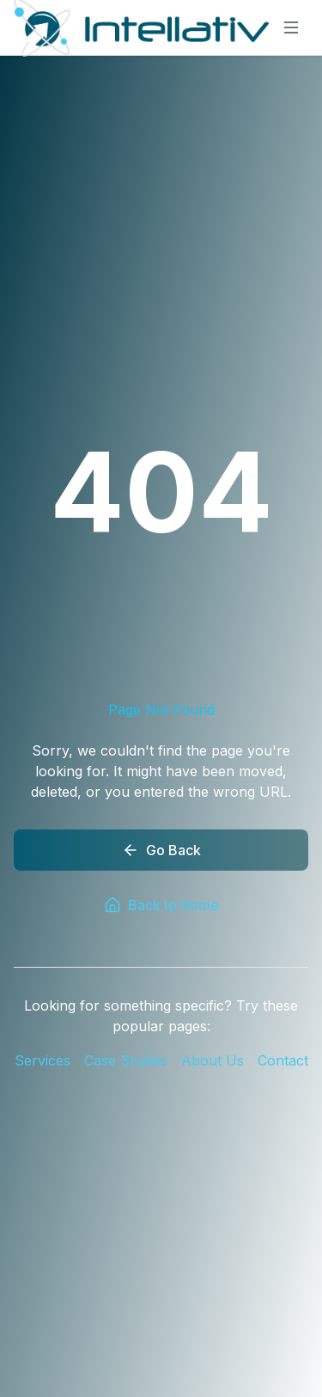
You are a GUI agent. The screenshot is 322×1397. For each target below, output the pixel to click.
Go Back (161, 850)
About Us (212, 1060)
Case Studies (125, 1060)
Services (42, 1060)
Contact (283, 1060)
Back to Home (161, 905)
